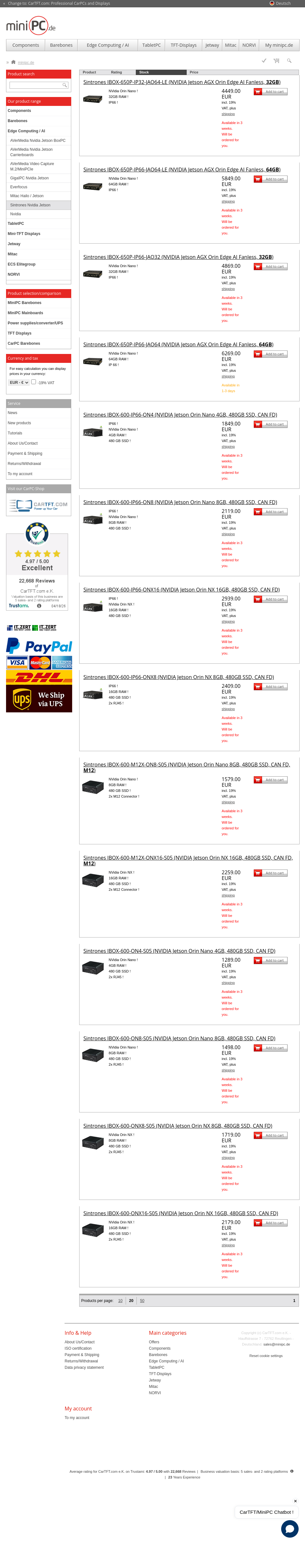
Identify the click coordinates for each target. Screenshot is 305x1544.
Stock (144, 72)
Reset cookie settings (266, 1356)
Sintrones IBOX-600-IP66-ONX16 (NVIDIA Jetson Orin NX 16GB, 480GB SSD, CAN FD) (181, 589)
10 (120, 1300)
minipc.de (22, 61)
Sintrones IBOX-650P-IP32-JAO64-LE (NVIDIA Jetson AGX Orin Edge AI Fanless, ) (182, 82)
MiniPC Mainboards (25, 313)
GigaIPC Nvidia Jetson (29, 178)
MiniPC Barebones (24, 303)
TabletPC (151, 45)
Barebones (61, 45)
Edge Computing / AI (108, 45)
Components (25, 45)
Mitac (231, 45)
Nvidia (15, 214)
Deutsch (283, 3)
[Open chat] (290, 1529)
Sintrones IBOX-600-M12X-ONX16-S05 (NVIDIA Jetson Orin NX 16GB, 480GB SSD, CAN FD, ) (188, 860)
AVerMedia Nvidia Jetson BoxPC (38, 140)
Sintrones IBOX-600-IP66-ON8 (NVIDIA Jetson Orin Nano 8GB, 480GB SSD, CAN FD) (180, 502)
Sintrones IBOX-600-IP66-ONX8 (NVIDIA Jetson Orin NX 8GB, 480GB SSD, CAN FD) (178, 677)
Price (194, 72)
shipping (228, 114)
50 (142, 1300)
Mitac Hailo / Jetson (27, 196)
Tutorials (15, 433)
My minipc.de (279, 45)
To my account (20, 474)
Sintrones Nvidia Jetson (30, 205)
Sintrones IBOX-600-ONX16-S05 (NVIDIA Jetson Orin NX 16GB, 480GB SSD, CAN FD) (180, 1213)
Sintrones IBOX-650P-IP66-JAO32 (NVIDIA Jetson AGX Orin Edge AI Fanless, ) (178, 256)
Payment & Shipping (25, 453)
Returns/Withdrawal (24, 463)
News (12, 413)
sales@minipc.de (276, 1344)
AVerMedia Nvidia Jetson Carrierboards (31, 152)
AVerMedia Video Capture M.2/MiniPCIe (32, 166)
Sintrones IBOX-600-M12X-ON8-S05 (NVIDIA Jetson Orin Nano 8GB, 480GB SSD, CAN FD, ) (186, 767)
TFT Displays (19, 333)
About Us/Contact (23, 443)
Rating (116, 72)
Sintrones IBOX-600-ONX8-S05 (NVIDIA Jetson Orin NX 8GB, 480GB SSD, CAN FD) (177, 1125)
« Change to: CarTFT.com (56, 3)
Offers (154, 1342)
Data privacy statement (84, 1367)
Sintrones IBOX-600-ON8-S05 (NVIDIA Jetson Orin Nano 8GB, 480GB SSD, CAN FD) (179, 1038)
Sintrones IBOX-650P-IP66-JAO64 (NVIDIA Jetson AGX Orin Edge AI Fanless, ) (178, 344)
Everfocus (18, 187)
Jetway (212, 45)
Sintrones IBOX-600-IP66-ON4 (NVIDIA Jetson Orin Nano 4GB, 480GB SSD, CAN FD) (180, 414)
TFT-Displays (184, 45)
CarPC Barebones (24, 343)
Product (89, 72)
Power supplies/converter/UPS (35, 323)
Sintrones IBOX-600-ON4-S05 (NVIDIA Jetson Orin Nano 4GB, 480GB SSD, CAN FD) (179, 950)
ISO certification (78, 1348)
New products (19, 423)
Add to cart (275, 91)
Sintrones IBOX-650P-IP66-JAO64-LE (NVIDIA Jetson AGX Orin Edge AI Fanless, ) (182, 169)
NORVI (249, 45)
